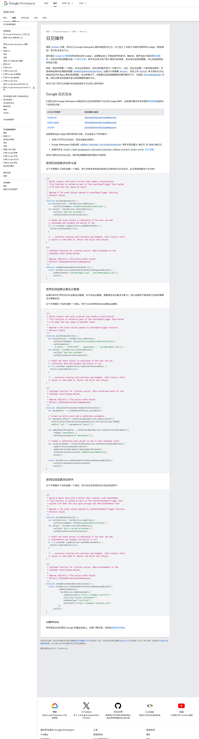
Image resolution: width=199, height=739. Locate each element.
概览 (5, 18)
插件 (74, 32)
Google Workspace (61, 32)
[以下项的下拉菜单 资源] (86, 3)
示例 (36, 18)
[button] (18, 51)
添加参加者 (52, 118)
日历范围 (149, 149)
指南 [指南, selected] (14, 18)
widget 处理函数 (63, 56)
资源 (81, 3)
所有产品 (66, 3)
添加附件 (51, 128)
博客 (148, 734)
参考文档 (25, 18)
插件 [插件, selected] (55, 3)
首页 (46, 3)
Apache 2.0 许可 (126, 641)
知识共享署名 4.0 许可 (83, 641)
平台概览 (44, 734)
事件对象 (81, 59)
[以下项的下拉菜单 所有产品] (73, 3)
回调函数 (152, 101)
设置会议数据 (53, 123)
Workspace (22, 3)
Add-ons (8, 12)
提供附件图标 (118, 627)
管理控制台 (98, 734)
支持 (44, 18)
